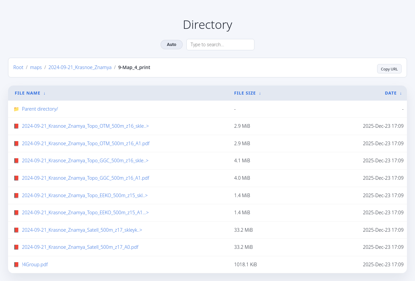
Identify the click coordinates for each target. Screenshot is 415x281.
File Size (245, 93)
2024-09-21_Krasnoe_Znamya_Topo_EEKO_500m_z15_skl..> (84, 194)
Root (18, 67)
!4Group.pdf (35, 264)
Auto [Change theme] (171, 44)
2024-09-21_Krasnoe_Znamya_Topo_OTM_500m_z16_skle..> (85, 125)
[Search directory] (220, 44)
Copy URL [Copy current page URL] (386, 67)
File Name (28, 93)
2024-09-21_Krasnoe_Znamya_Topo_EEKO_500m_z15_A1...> (85, 212)
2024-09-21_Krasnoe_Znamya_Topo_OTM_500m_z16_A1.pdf (85, 143)
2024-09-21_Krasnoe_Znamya (79, 67)
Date (391, 93)
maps (36, 67)
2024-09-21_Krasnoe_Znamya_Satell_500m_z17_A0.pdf (80, 246)
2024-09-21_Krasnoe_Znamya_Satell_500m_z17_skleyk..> (82, 229)
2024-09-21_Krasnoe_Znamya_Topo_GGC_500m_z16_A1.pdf (85, 177)
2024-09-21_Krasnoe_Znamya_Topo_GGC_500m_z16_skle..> (85, 160)
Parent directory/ (40, 108)
